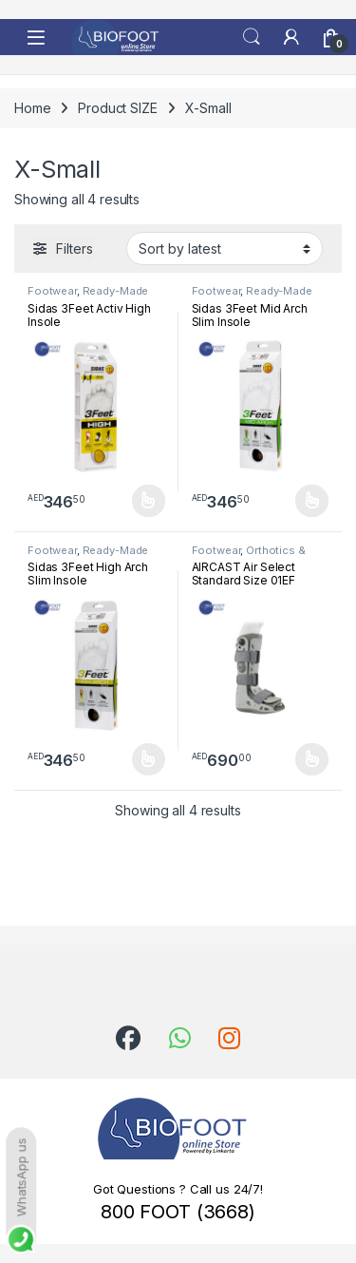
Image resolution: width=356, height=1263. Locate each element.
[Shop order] (224, 248)
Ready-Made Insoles (88, 296)
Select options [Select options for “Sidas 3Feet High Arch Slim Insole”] (148, 759)
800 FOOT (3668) (178, 1211)
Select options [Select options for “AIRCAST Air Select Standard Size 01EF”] (311, 759)
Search (251, 37)
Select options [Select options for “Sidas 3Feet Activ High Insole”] (148, 501)
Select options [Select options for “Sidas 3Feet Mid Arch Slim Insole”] (311, 501)
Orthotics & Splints (249, 556)
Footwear (52, 290)
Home (32, 108)
